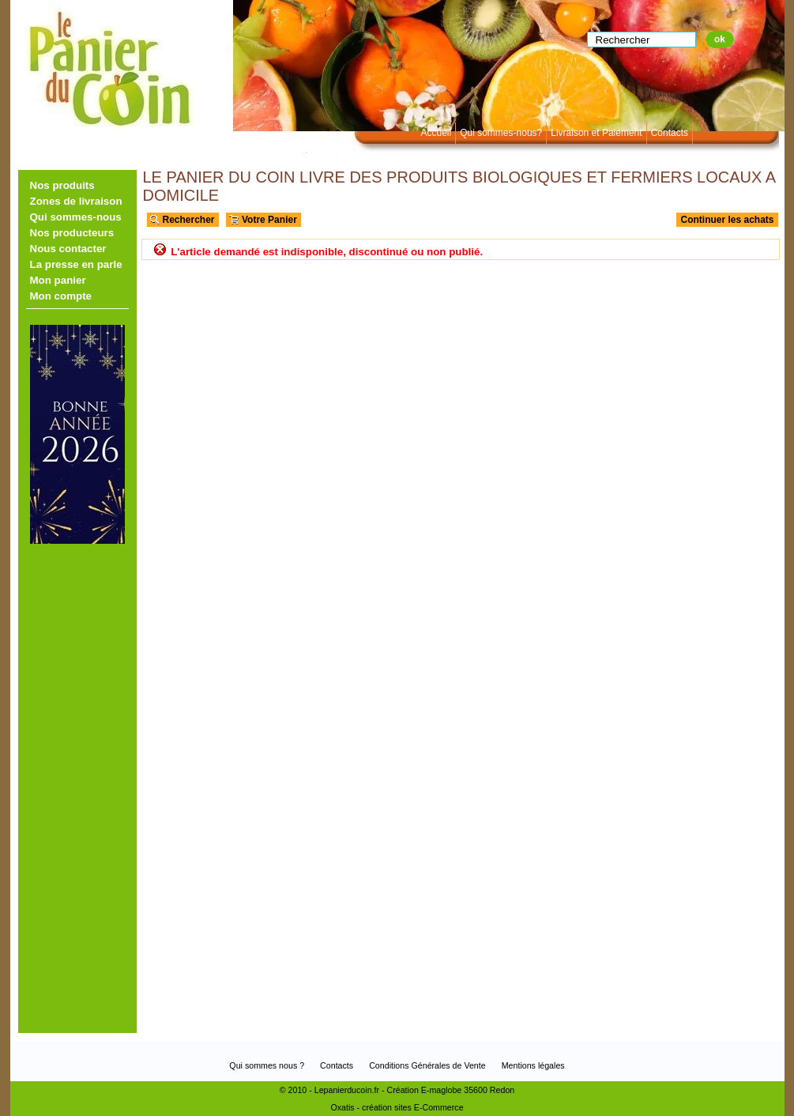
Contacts (669, 132)
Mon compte (61, 296)
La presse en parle (76, 264)
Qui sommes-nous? (501, 132)
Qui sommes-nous (76, 217)
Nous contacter (68, 248)
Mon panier (58, 280)
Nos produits (62, 185)
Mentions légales (533, 1065)
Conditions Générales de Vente (427, 1065)
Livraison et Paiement (596, 132)
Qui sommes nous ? (266, 1065)
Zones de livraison (76, 201)
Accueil (436, 132)
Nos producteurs (72, 233)
